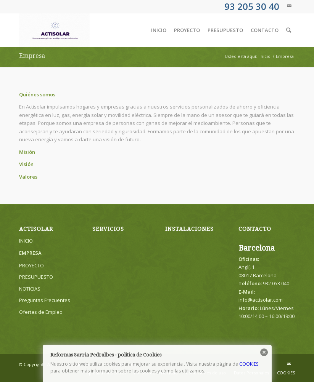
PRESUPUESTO (36, 276)
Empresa (32, 55)
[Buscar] (288, 30)
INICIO (26, 240)
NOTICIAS (29, 288)
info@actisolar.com (260, 299)
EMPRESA (30, 252)
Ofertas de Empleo (41, 311)
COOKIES (248, 364)
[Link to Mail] (289, 5)
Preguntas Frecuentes (44, 300)
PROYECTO (31, 265)
